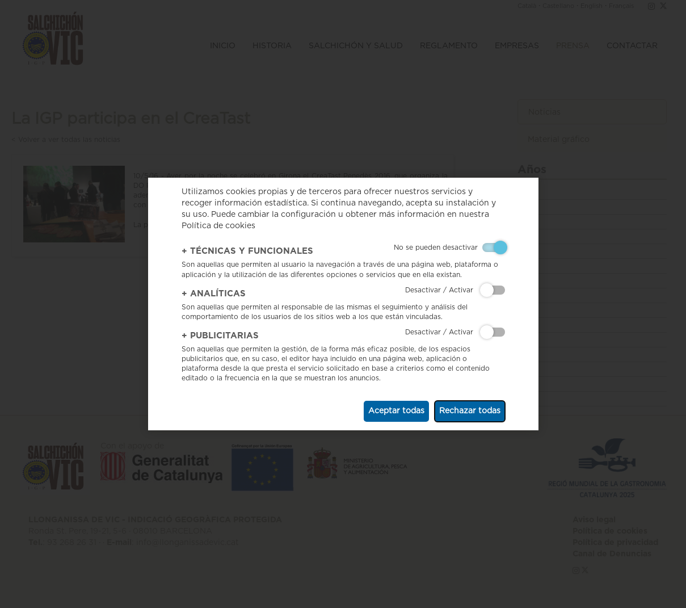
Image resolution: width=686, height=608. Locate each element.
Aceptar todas (396, 411)
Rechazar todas (469, 411)
